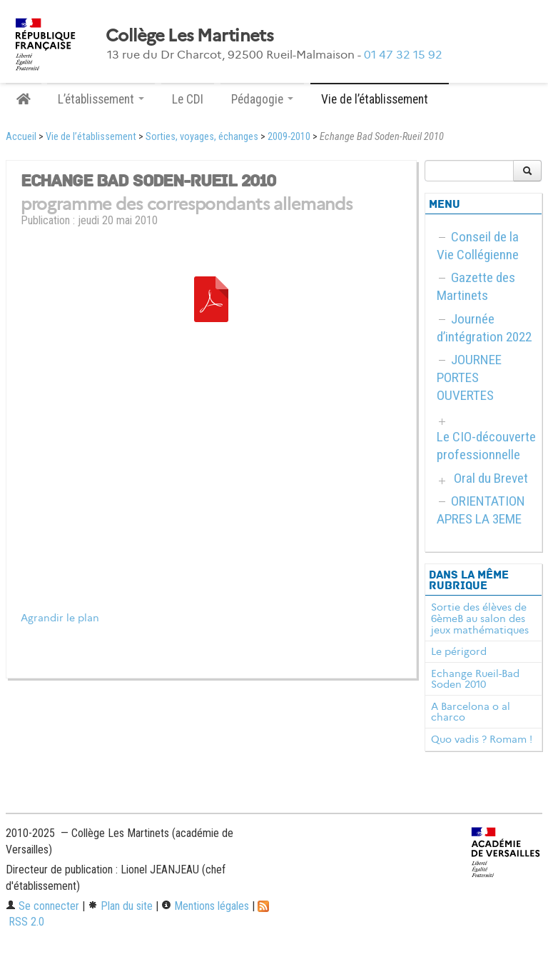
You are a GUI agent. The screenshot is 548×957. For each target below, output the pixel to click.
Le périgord (459, 651)
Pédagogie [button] (262, 99)
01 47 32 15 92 (403, 54)
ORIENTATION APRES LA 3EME (481, 510)
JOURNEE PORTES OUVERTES (469, 377)
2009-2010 (289, 137)
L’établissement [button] (101, 99)
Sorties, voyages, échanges (202, 137)
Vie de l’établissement (91, 137)
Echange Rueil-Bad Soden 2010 (475, 679)
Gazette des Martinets (476, 286)
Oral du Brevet (491, 478)
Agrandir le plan (60, 618)
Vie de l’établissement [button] (379, 99)
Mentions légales (205, 906)
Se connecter (42, 906)
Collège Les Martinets (189, 36)
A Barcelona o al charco (470, 712)
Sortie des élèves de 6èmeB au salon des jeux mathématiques (480, 618)
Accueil (21, 137)
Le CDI (187, 99)
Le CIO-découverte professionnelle (486, 446)
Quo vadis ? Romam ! (481, 739)
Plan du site (120, 906)
